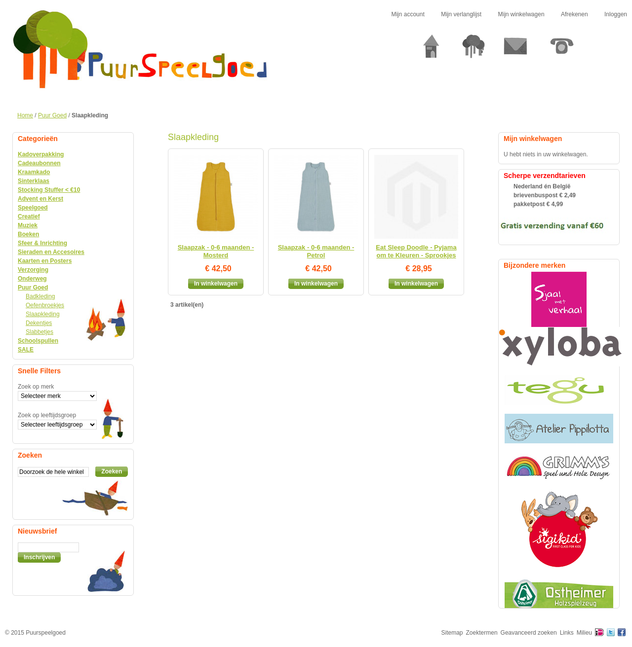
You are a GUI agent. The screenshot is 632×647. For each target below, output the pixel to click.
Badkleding (40, 296)
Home (25, 115)
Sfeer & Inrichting (42, 243)
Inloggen (615, 14)
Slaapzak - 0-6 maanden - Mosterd (216, 251)
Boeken (28, 234)
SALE (26, 349)
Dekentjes (39, 323)
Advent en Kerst (40, 198)
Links (567, 632)
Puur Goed (52, 115)
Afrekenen (574, 14)
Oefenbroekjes (45, 305)
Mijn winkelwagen (521, 14)
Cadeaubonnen (39, 163)
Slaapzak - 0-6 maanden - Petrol (316, 251)
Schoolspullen (38, 340)
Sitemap (452, 632)
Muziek (28, 225)
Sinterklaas (33, 181)
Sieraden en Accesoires (51, 252)
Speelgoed (33, 207)
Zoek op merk (36, 386)
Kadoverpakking (41, 154)
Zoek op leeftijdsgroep (47, 415)
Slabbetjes (39, 331)
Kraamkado (34, 172)
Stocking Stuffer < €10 (49, 189)
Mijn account (407, 14)
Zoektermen (482, 632)
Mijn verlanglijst (461, 14)
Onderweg (32, 278)
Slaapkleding (43, 314)
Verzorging (33, 269)
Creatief (29, 216)
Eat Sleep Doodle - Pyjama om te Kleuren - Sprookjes (416, 251)
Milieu (584, 632)
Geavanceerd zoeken (529, 632)
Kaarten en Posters (45, 260)
